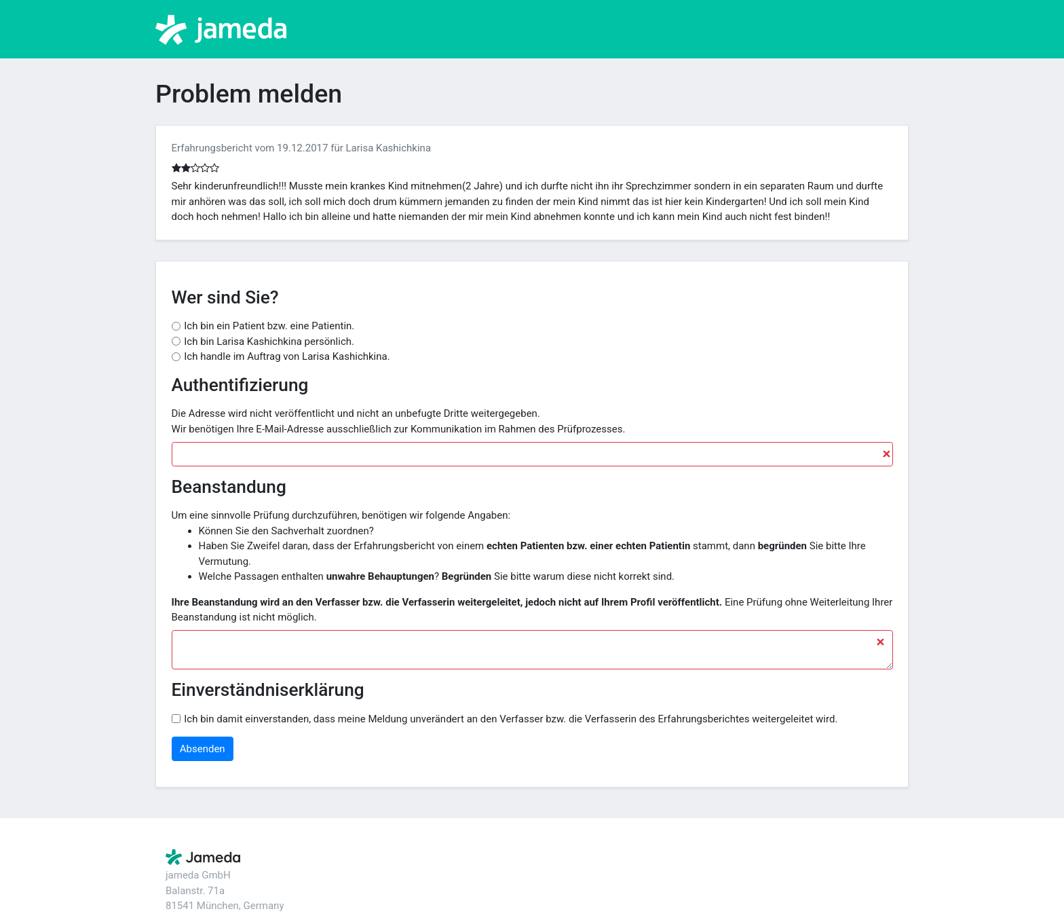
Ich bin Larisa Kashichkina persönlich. (269, 341)
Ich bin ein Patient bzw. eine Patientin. (269, 326)
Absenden (202, 749)
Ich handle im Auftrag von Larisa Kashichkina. (287, 356)
